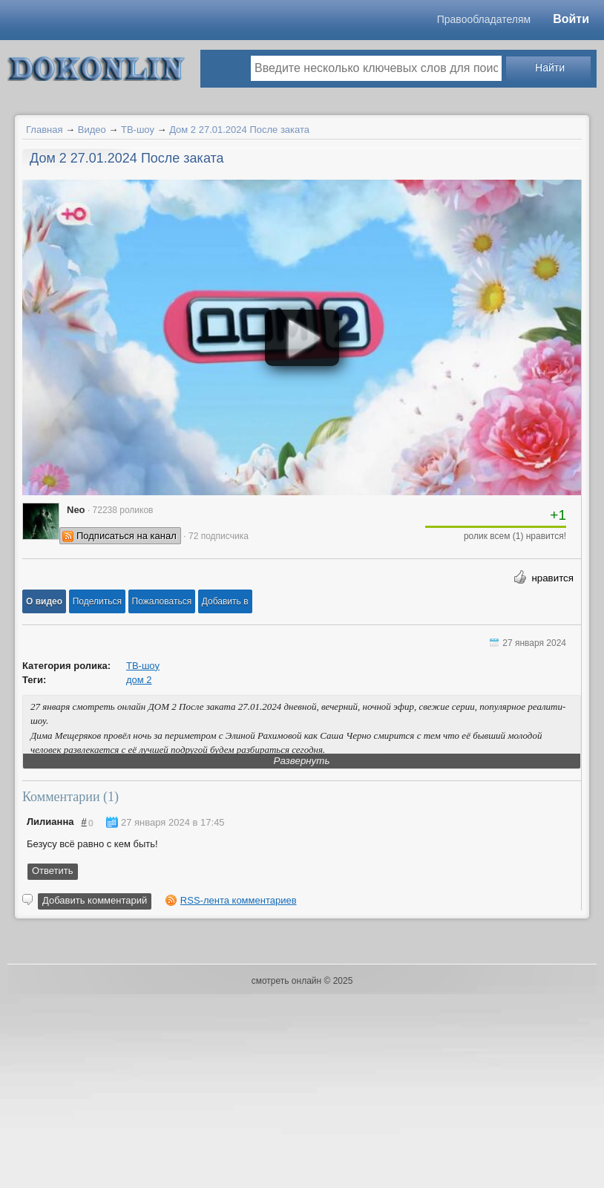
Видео (92, 129)
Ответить (52, 870)
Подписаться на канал (126, 535)
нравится (552, 578)
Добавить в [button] (225, 601)
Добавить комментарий (94, 900)
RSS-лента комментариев (238, 900)
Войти (571, 19)
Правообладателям (484, 19)
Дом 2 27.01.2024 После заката (239, 129)
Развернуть (302, 760)
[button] (44, 601)
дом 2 (139, 679)
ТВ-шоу (137, 129)
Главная (44, 129)
